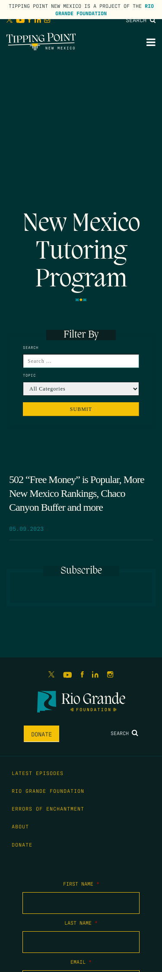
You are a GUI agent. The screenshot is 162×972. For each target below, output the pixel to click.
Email (81, 961)
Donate (41, 734)
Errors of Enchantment (48, 808)
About (20, 826)
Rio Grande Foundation (104, 9)
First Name (81, 883)
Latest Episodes (38, 772)
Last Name (81, 922)
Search (141, 19)
